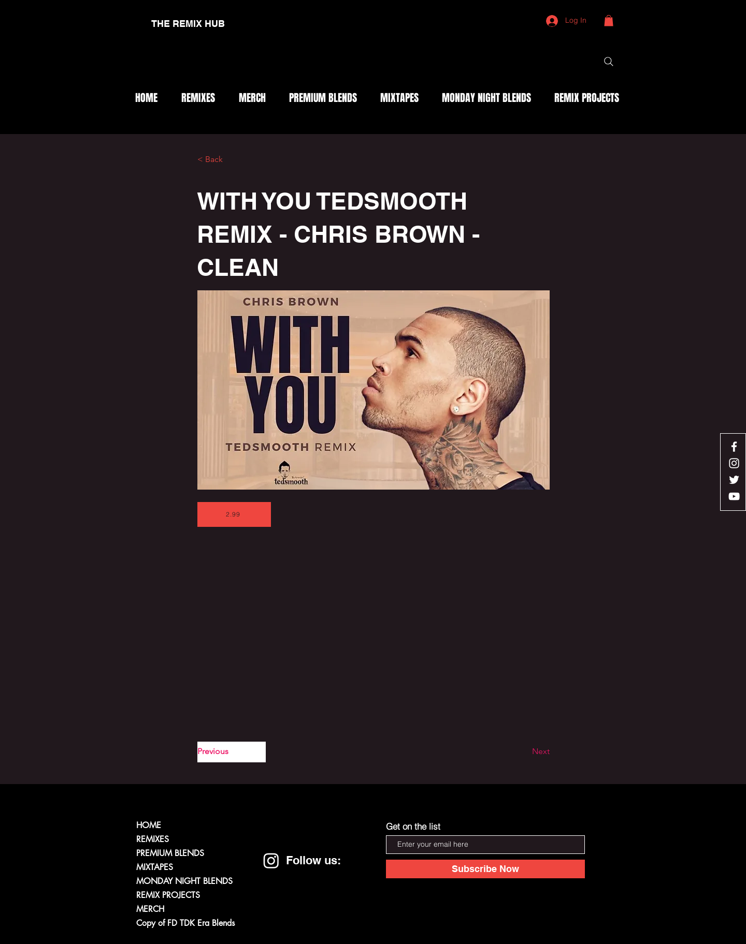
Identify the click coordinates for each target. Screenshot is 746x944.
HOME (148, 825)
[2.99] (234, 514)
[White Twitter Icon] (734, 479)
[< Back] (231, 160)
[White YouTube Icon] (734, 496)
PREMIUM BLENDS (170, 853)
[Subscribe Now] (485, 869)
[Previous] (231, 752)
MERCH (150, 909)
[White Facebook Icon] (734, 446)
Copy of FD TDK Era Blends (185, 923)
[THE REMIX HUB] (188, 24)
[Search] (609, 61)
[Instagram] (271, 860)
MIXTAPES (154, 867)
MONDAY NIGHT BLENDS (184, 881)
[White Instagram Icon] (734, 463)
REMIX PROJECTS (168, 895)
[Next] (524, 752)
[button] (608, 20)
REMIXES (152, 839)
